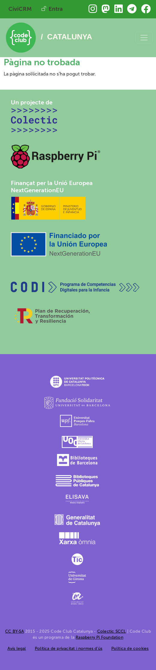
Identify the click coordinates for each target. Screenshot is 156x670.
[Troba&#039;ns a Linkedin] (118, 11)
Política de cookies (130, 648)
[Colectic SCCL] (34, 120)
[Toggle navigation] (144, 38)
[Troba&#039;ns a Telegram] (131, 11)
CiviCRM (20, 8)
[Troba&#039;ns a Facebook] (146, 11)
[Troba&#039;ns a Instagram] (92, 11)
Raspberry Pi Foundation (99, 637)
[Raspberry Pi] (56, 156)
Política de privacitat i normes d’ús (68, 648)
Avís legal (17, 648)
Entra (56, 8)
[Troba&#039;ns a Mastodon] (105, 11)
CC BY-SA (14, 631)
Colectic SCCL (111, 631)
